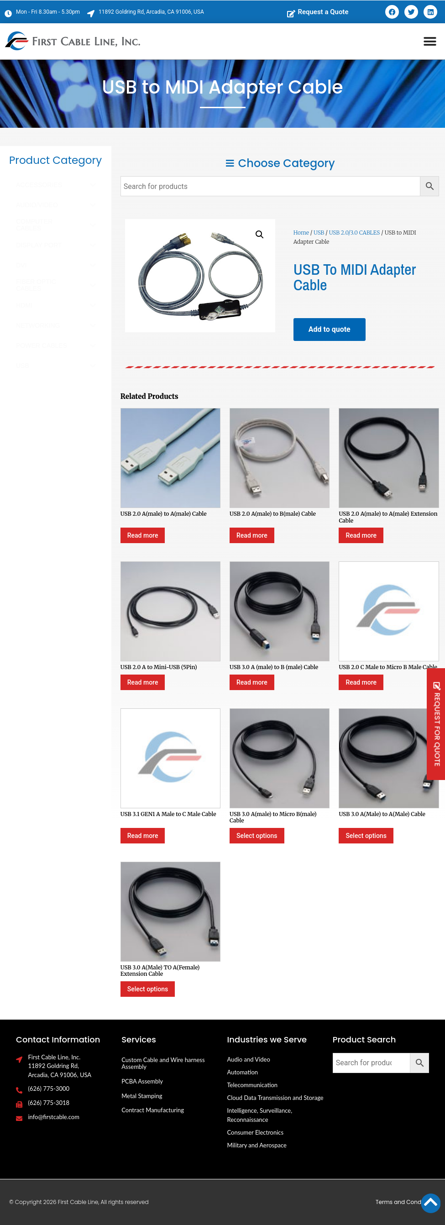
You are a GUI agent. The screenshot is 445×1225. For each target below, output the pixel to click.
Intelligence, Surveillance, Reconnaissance (260, 1115)
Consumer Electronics (255, 1132)
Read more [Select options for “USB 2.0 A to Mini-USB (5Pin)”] (142, 682)
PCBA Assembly (142, 1081)
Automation (242, 1072)
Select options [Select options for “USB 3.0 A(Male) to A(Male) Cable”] (366, 835)
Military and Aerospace (257, 1145)
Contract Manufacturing (152, 1110)
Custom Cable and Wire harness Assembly (162, 1063)
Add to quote (330, 329)
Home (301, 232)
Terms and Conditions (406, 1202)
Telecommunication (252, 1085)
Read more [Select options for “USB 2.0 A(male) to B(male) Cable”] (251, 535)
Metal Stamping (141, 1095)
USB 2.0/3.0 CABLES (354, 232)
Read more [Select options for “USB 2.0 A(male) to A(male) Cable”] (142, 535)
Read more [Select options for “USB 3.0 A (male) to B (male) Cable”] (251, 682)
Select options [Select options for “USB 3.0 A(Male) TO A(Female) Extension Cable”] (147, 989)
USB (319, 232)
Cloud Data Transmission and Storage (275, 1097)
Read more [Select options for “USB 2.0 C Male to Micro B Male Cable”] (361, 682)
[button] (430, 41)
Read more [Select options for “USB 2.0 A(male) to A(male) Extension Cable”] (361, 535)
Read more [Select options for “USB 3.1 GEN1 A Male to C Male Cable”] (142, 835)
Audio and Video (248, 1059)
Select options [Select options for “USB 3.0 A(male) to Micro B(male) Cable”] (256, 835)
